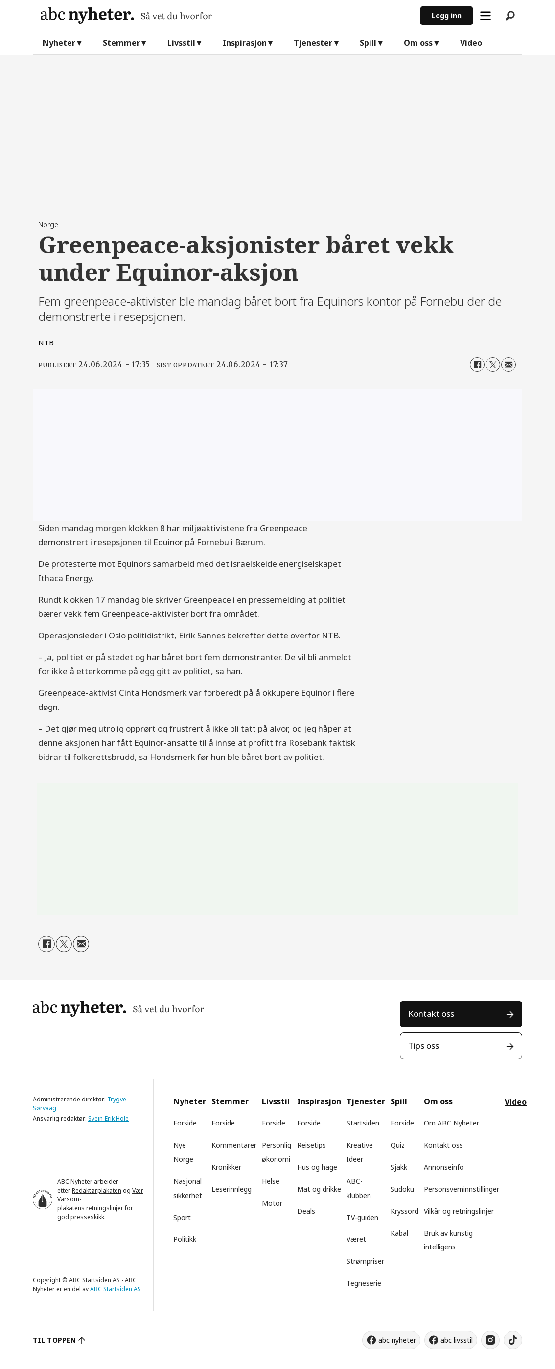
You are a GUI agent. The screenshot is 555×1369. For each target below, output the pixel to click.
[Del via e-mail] (508, 364)
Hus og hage (317, 1167)
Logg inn (447, 15)
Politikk (184, 1239)
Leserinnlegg (231, 1189)
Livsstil (181, 42)
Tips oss (423, 1045)
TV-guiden (362, 1217)
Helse (270, 1181)
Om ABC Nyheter (451, 1122)
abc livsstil (456, 1340)
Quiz (398, 1144)
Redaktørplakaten (96, 1190)
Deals (306, 1211)
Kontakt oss (431, 1013)
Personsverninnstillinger (461, 1189)
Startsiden (363, 1122)
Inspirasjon (245, 42)
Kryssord (404, 1211)
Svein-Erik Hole (108, 1118)
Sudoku (402, 1189)
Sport (182, 1217)
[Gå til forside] (126, 15)
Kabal (399, 1233)
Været (356, 1239)
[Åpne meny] (485, 15)
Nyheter (59, 42)
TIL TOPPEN (54, 1340)
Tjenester (313, 42)
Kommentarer (233, 1144)
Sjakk (399, 1167)
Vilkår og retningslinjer (459, 1211)
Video (471, 42)
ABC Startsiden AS (115, 1289)
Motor (272, 1203)
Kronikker (226, 1167)
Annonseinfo (444, 1167)
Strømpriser (365, 1261)
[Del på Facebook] (477, 364)
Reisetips (311, 1144)
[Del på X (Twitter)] (493, 364)
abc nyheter (397, 1340)
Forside (185, 1122)
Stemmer (121, 42)
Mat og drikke (319, 1189)
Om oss (418, 42)
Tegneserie (364, 1283)
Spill (368, 42)
